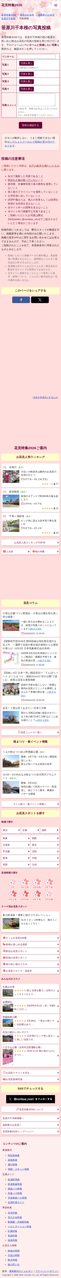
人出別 (8, 551)
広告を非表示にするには (45, 397)
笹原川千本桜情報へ (13, 1118)
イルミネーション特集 (19, 1226)
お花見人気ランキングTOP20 (29, 542)
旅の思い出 (14, 1264)
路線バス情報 (15, 1188)
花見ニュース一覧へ (30, 732)
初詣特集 (12, 1235)
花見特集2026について (30, 1109)
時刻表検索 (14, 1155)
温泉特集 (12, 1240)
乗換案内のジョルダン (21, 1271)
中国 (34, 858)
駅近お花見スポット (15, 950)
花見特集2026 (11, 5)
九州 (34, 864)
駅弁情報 (12, 1260)
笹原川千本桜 (8, 18)
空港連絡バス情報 (17, 1197)
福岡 (44, 830)
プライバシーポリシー (47, 1271)
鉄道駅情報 (14, 1179)
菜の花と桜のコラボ (15, 964)
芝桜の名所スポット (15, 957)
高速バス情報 (15, 1193)
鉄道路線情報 (15, 1184)
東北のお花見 (27, 15)
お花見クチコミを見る (16, 1072)
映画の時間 (14, 1250)
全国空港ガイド (16, 1202)
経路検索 (12, 1160)
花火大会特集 (15, 1217)
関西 (34, 838)
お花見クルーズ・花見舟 (17, 970)
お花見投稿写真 (12, 1079)
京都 (24, 830)
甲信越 (6, 851)
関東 (5, 838)
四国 (5, 864)
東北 (34, 845)
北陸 (34, 851)
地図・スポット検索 (18, 1169)
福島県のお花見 (46, 15)
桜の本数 (38, 551)
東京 (5, 830)
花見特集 (12, 1212)
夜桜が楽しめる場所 (15, 944)
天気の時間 (14, 1255)
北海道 (6, 845)
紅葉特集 (12, 1231)
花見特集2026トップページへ (18, 1131)
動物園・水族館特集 (18, 1222)
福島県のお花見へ (12, 1125)
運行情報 (12, 1164)
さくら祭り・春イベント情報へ (29, 804)
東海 (5, 858)
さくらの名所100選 (15, 937)
